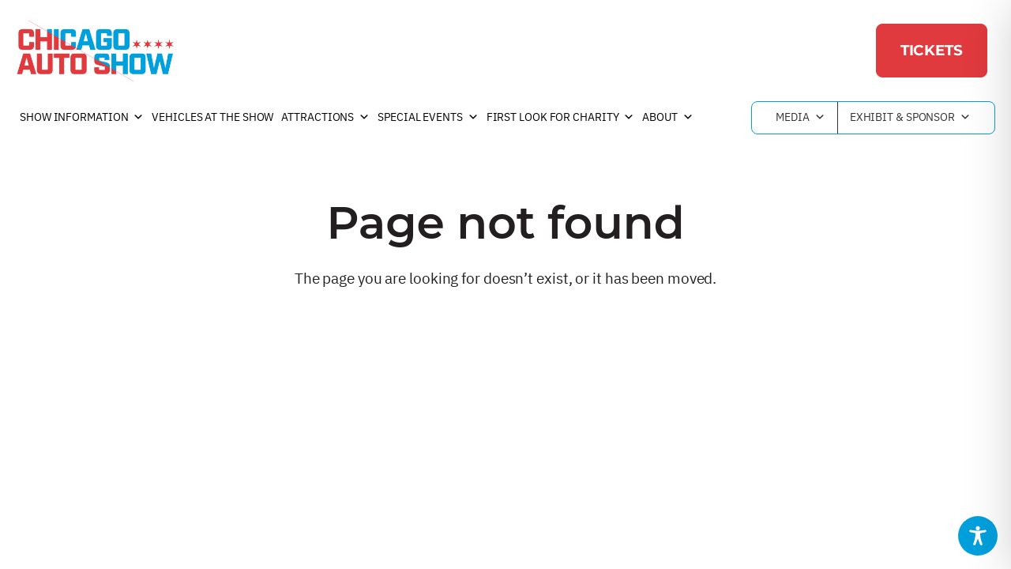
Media (800, 117)
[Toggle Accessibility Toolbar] (978, 535)
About (667, 117)
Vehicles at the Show (212, 117)
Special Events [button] (428, 117)
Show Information (82, 117)
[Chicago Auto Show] (95, 50)
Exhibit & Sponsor (910, 117)
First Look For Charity (561, 117)
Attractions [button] (325, 117)
